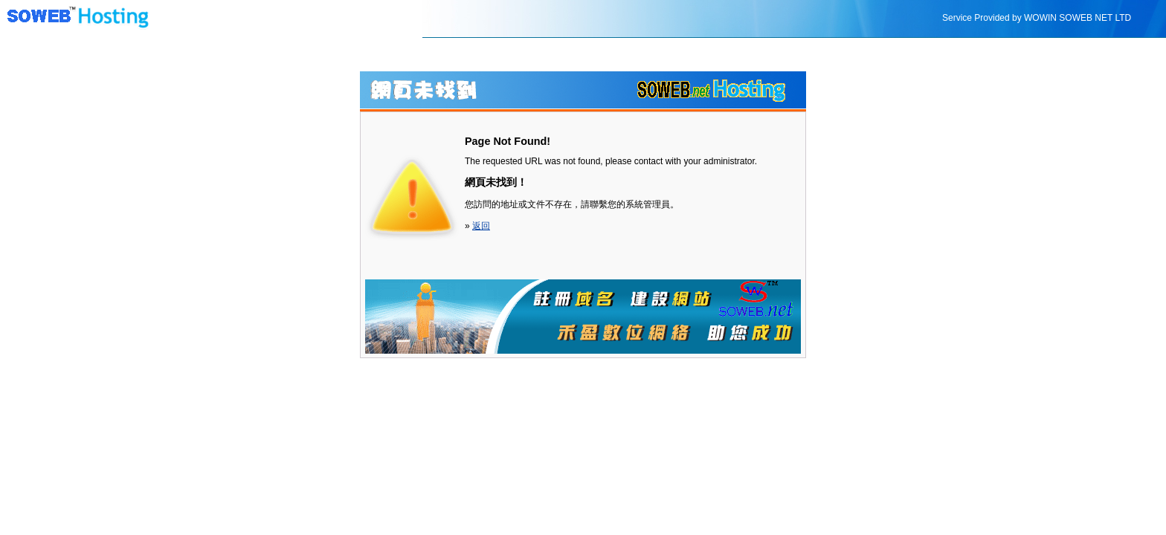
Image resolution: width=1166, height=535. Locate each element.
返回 (481, 226)
